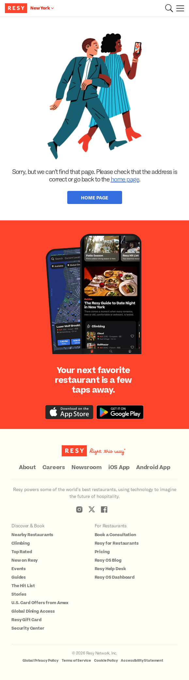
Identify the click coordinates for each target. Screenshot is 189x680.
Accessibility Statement (142, 660)
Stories (18, 594)
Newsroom (86, 467)
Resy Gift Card (26, 620)
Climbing (20, 543)
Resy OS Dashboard (114, 577)
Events (18, 569)
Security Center (27, 628)
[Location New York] (42, 8)
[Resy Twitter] (91, 509)
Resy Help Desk (110, 569)
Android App (153, 467)
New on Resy (24, 560)
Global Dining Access (33, 611)
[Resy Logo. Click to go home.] (17, 8)
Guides (18, 577)
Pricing (102, 552)
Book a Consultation (115, 535)
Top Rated (21, 552)
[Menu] (178, 8)
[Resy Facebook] (104, 509)
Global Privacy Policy (40, 660)
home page (125, 179)
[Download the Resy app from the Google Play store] (120, 412)
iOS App (119, 467)
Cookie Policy (106, 660)
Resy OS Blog (108, 560)
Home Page (94, 197)
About (27, 467)
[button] (169, 8)
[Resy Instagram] (79, 509)
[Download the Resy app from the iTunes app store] (69, 412)
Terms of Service (76, 660)
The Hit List (23, 586)
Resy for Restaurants (117, 543)
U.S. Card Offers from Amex (40, 603)
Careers (53, 467)
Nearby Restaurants (32, 535)
